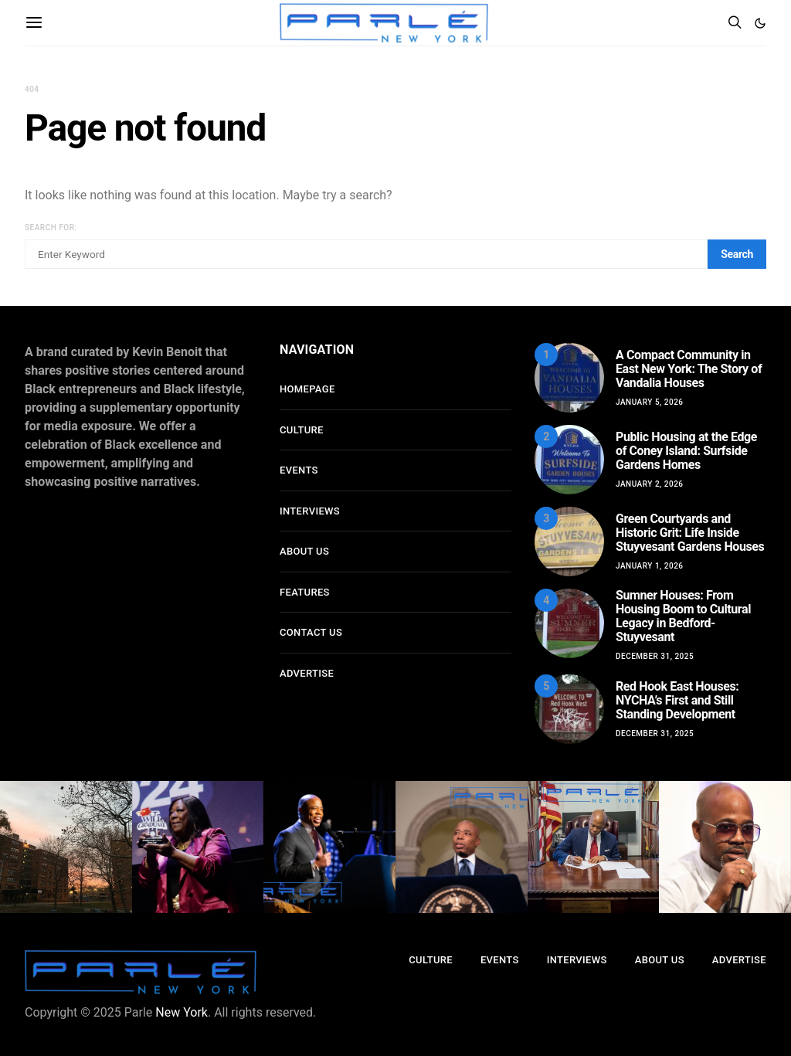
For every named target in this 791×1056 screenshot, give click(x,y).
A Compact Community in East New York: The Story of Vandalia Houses (689, 369)
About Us (304, 551)
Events (299, 470)
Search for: (51, 227)
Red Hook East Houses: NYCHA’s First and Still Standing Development (677, 700)
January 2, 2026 (650, 484)
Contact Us (311, 632)
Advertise (307, 673)
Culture (302, 430)
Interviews (310, 511)
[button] (760, 23)
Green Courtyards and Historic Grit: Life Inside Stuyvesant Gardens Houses (690, 532)
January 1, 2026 (650, 566)
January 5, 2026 (650, 402)
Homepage (307, 389)
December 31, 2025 (655, 656)
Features (305, 592)
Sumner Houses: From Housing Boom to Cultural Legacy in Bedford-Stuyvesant (683, 616)
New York (181, 1012)
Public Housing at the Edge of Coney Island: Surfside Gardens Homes (686, 451)
